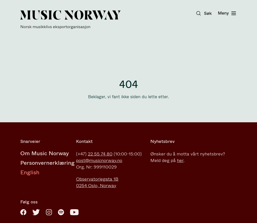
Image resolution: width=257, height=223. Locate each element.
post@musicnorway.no (99, 160)
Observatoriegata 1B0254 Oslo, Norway (97, 182)
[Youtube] (74, 212)
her (180, 160)
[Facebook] (23, 212)
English (29, 172)
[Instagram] (49, 212)
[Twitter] (36, 212)
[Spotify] (61, 212)
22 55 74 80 (100, 154)
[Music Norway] (70, 19)
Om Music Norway (44, 153)
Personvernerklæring (47, 163)
